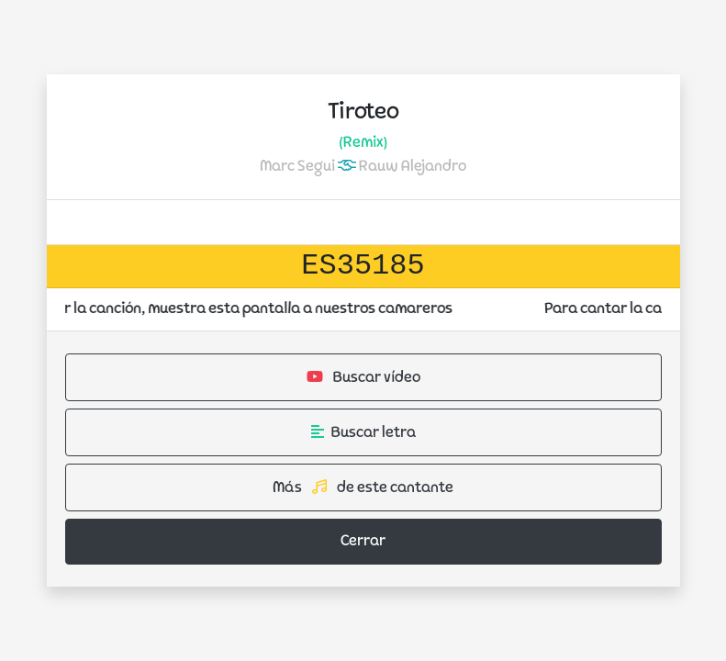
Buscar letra (363, 432)
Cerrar (363, 541)
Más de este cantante (363, 487)
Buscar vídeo (363, 377)
